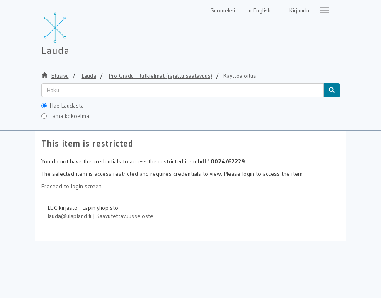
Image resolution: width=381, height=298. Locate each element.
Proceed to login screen (71, 186)
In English (259, 10)
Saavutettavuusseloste (124, 216)
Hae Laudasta (62, 105)
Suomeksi (223, 10)
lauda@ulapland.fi (69, 216)
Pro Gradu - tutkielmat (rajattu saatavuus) (160, 75)
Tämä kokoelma (65, 116)
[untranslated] (182, 90)
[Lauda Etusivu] (72, 29)
